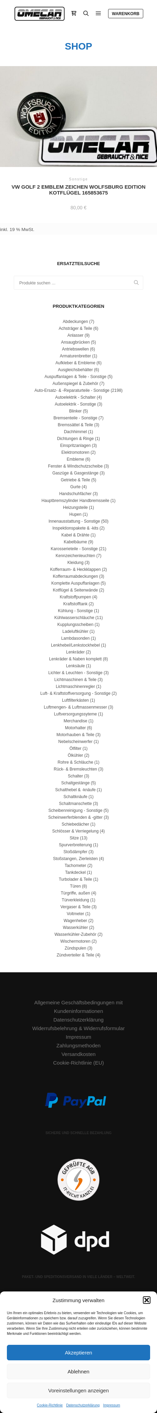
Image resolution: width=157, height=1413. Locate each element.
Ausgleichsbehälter (75, 369)
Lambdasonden (75, 638)
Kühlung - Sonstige (75, 610)
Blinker (75, 411)
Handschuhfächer (75, 493)
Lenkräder (75, 652)
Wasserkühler (75, 927)
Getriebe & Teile (75, 480)
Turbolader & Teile (75, 879)
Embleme (75, 459)
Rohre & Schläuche (75, 762)
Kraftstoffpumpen (75, 597)
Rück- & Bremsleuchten (75, 769)
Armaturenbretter (75, 356)
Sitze (74, 838)
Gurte (75, 486)
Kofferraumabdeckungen (75, 576)
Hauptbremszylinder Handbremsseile (75, 500)
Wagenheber (75, 920)
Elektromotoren (75, 452)
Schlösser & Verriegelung (75, 831)
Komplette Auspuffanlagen (75, 583)
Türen (75, 886)
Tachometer (75, 865)
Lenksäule (75, 665)
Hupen (75, 514)
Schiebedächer (75, 824)
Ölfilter (76, 748)
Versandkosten (78, 1054)
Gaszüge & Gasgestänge (75, 473)
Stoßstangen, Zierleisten (75, 858)
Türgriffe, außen (75, 893)
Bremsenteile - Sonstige (75, 418)
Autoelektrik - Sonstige (75, 404)
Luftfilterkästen (75, 700)
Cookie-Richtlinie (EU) (78, 1063)
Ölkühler (75, 755)
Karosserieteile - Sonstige (74, 548)
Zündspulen (75, 948)
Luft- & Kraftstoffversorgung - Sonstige (75, 693)
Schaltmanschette (75, 803)
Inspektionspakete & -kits (75, 528)
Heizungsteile (75, 507)
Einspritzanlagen (75, 445)
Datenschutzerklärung (83, 1405)
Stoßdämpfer (75, 851)
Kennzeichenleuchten (75, 555)
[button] (146, 1300)
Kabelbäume (75, 542)
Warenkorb (125, 13)
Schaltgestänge (75, 783)
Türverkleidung (75, 900)
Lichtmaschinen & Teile (75, 679)
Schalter (75, 776)
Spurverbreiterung (75, 844)
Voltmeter (75, 913)
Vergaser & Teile (75, 906)
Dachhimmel (75, 431)
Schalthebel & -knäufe (75, 789)
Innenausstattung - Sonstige (74, 521)
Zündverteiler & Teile (75, 955)
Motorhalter (75, 727)
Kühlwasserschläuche (74, 617)
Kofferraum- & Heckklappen (75, 569)
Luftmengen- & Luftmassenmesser (75, 707)
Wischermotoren (75, 941)
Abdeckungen (75, 321)
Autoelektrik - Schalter (75, 397)
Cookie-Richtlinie (50, 1405)
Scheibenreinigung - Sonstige (76, 810)
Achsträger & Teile (75, 328)
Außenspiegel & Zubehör (75, 383)
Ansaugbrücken (75, 342)
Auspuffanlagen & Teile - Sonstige (75, 376)
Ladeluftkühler (75, 631)
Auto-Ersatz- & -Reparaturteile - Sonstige (71, 390)
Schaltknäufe (75, 796)
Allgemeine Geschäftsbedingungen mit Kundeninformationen (78, 1006)
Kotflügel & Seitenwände (75, 590)
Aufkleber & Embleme (75, 362)
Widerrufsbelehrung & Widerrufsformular (78, 1028)
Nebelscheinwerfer (75, 741)
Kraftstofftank (75, 603)
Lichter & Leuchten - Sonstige (75, 672)
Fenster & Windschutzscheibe (75, 466)
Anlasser (75, 335)
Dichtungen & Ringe (75, 438)
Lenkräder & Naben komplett (75, 659)
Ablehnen (78, 1371)
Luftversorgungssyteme (75, 714)
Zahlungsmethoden (78, 1045)
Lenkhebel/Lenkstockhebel (75, 645)
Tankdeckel (75, 872)
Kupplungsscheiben (75, 624)
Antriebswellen (75, 349)
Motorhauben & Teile (75, 734)
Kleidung (75, 562)
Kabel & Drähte (75, 535)
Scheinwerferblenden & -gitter (75, 817)
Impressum (111, 1405)
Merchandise (75, 721)
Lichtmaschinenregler (75, 686)
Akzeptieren (78, 1353)
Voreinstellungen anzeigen (78, 1390)
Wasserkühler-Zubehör (75, 934)
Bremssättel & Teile (75, 424)
